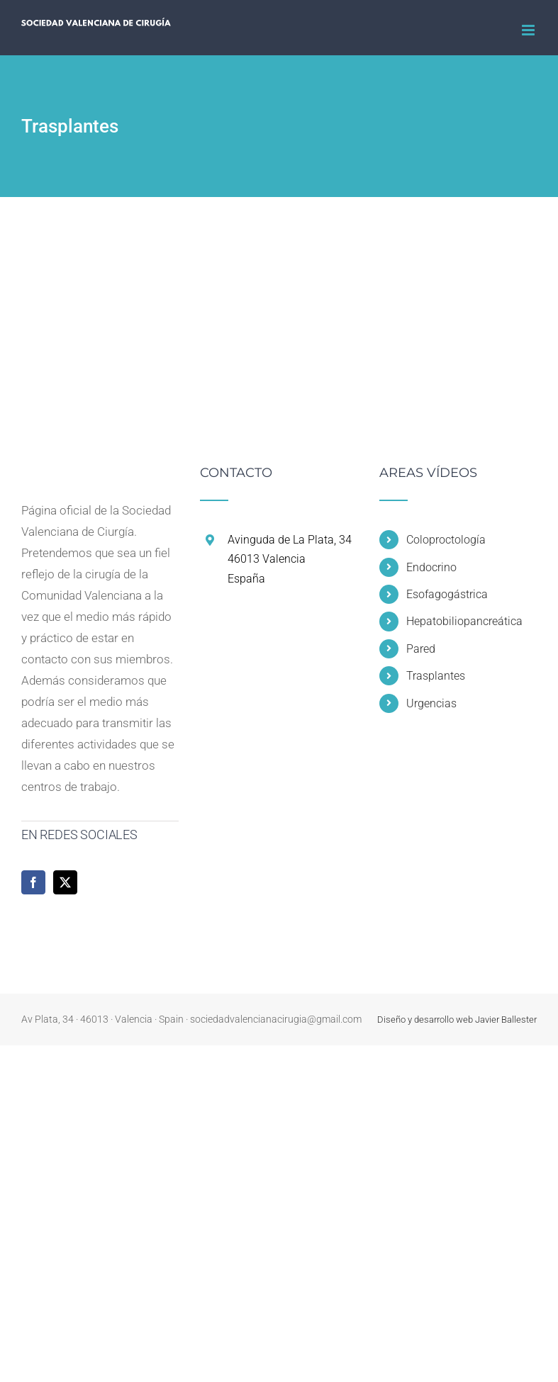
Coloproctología (446, 539)
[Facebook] (33, 882)
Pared (420, 649)
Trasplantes (435, 675)
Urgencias (431, 703)
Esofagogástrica (447, 594)
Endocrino (431, 567)
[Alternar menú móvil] (529, 30)
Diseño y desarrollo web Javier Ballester (457, 1019)
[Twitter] (65, 882)
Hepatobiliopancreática (464, 621)
